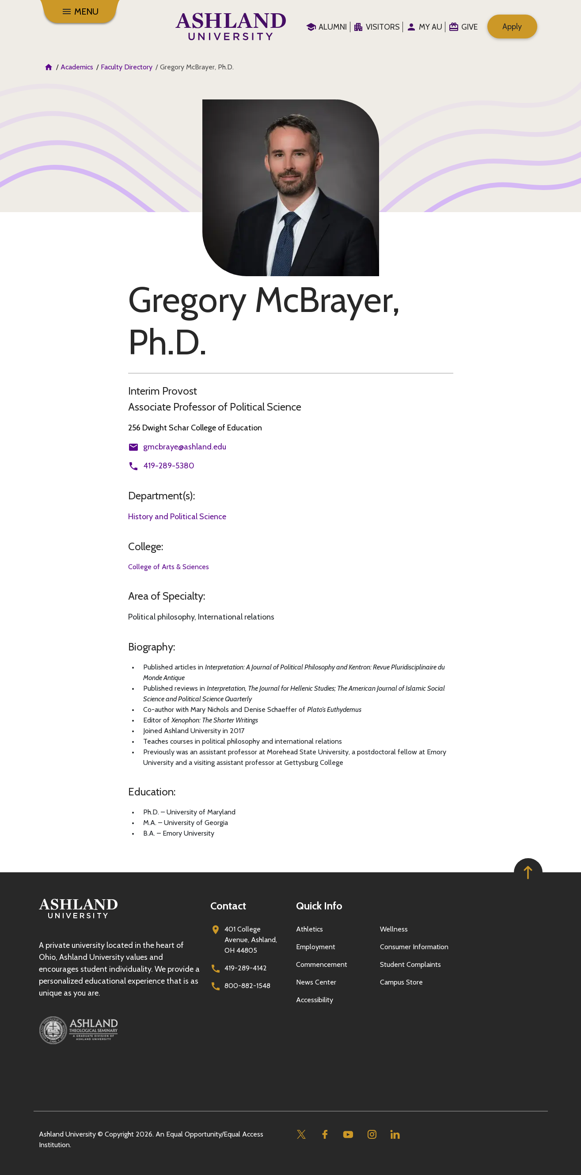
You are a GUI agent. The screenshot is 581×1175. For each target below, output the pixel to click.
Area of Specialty (165, 595)
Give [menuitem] (469, 27)
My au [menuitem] (430, 27)
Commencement (321, 964)
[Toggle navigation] (80, 11)
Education (151, 791)
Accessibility (314, 1000)
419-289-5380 (168, 466)
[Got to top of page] (528, 872)
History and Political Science (177, 516)
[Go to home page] (230, 26)
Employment (315, 947)
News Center (316, 982)
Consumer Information (414, 947)
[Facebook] (324, 1134)
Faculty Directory (126, 67)
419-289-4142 (245, 968)
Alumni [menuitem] (333, 27)
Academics (77, 67)
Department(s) (160, 495)
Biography (150, 646)
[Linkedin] (395, 1134)
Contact (228, 905)
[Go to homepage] (78, 918)
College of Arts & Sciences (168, 567)
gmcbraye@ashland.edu (184, 447)
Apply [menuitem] (512, 26)
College (144, 546)
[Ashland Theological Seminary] (119, 1030)
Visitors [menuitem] (383, 27)
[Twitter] (301, 1134)
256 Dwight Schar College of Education (195, 428)
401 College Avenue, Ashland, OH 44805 (250, 939)
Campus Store (401, 982)
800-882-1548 (247, 985)
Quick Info (319, 905)
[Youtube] (348, 1134)
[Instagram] (371, 1134)
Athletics (309, 929)
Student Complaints (410, 964)
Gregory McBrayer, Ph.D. (264, 320)
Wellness (394, 929)
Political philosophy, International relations (201, 617)
